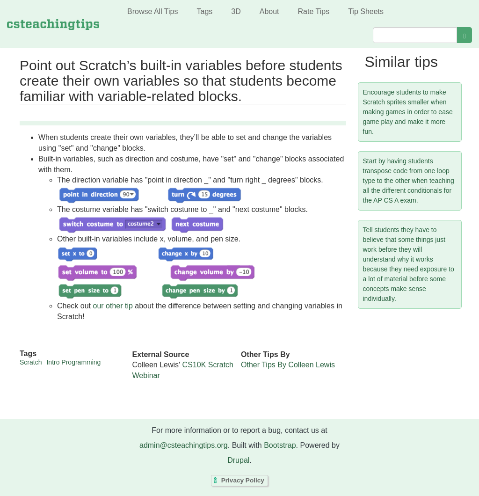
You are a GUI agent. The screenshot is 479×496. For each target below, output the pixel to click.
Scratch (31, 362)
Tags (204, 11)
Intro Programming (73, 362)
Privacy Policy (242, 480)
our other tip (112, 306)
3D (235, 11)
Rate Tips (314, 11)
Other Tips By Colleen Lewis (288, 365)
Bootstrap (280, 445)
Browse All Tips (152, 11)
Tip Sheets (366, 11)
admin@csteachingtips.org (183, 445)
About (269, 11)
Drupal (238, 460)
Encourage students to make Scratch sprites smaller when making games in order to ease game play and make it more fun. (408, 111)
